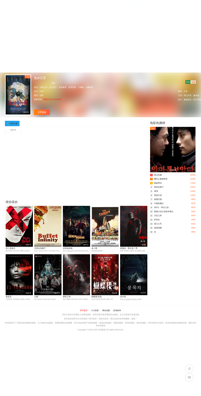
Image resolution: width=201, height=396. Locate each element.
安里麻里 (62, 87)
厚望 (154, 191)
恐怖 (41, 95)
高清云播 (13, 123)
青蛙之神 (67, 297)
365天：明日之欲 (159, 207)
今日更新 (95, 310)
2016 (42, 91)
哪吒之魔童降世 (159, 179)
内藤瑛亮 (89, 87)
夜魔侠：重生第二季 (128, 248)
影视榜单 (117, 310)
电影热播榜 (157, 123)
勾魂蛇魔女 (157, 203)
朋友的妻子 (157, 187)
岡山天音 (188, 95)
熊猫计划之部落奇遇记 (161, 211)
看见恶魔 (156, 175)
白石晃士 (53, 87)
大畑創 (81, 87)
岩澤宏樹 (72, 87)
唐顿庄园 (156, 199)
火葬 (36, 297)
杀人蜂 (94, 248)
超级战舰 (156, 228)
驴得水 (155, 220)
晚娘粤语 (156, 183)
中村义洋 (43, 87)
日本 (186, 91)
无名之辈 (156, 215)
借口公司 (156, 224)
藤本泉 (196, 95)
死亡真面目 (10, 248)
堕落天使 (156, 195)
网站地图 (106, 310)
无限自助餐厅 (40, 248)
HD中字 (13, 130)
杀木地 (123, 297)
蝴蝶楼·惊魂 (96, 297)
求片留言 (84, 310)
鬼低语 (8, 297)
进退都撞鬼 (68, 248)
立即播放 (41, 112)
